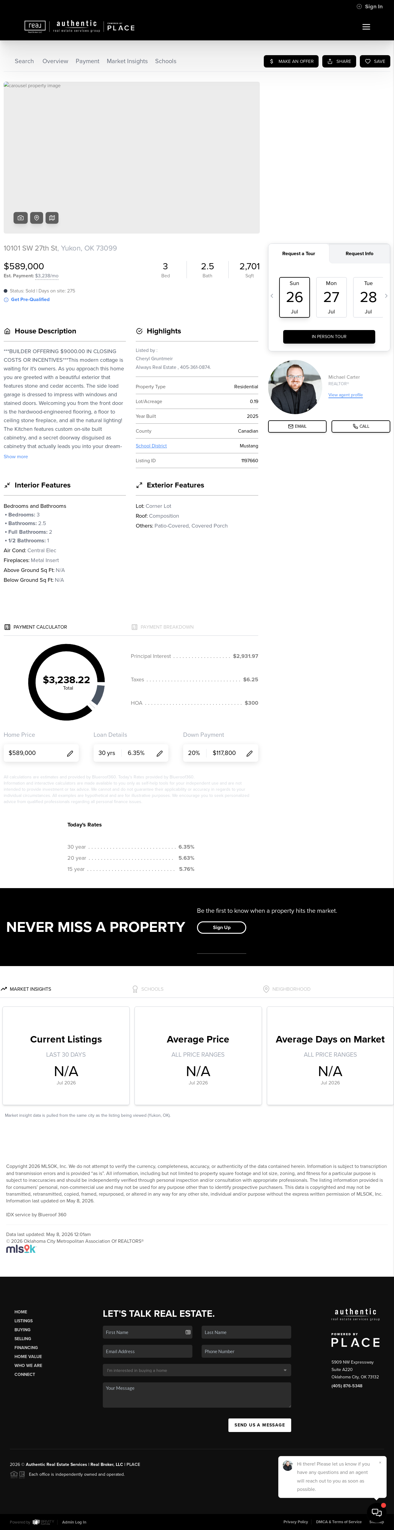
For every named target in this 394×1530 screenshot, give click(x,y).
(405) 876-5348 (347, 1386)
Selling (22, 1338)
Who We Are (28, 1365)
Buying (22, 1329)
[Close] (380, 1462)
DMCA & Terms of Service (339, 1522)
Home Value (28, 1356)
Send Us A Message (260, 1425)
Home (20, 1312)
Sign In (369, 6)
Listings (23, 1321)
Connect (24, 1374)
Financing (26, 1347)
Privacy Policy (295, 1522)
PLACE (133, 1464)
